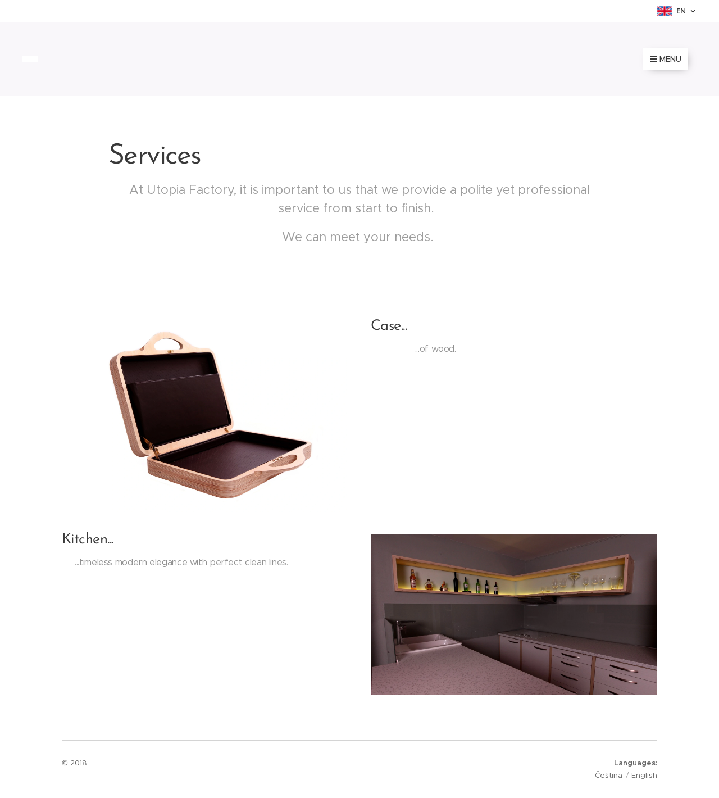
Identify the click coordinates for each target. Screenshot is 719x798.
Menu (665, 59)
